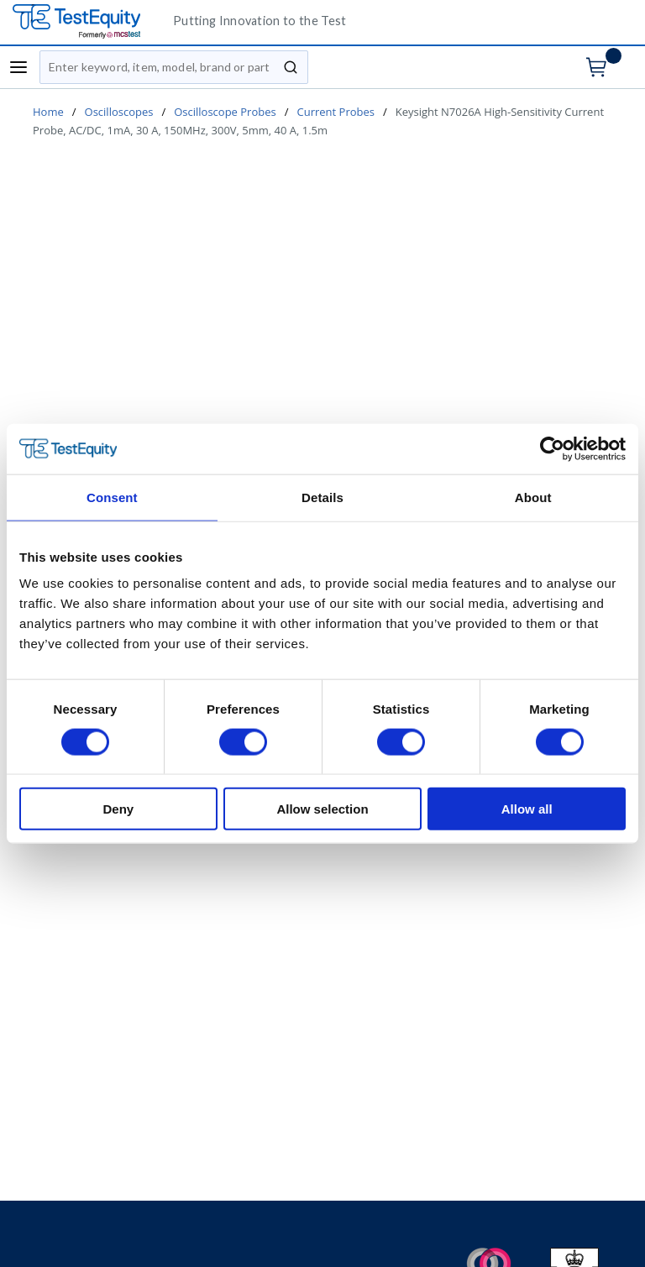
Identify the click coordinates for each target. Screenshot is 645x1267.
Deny (118, 809)
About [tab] (533, 497)
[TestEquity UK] (86, 22)
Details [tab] (322, 497)
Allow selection (322, 809)
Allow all (527, 809)
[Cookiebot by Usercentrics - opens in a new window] (552, 448)
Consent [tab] (112, 497)
